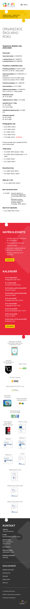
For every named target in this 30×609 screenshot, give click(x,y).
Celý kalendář (10, 326)
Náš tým (5, 582)
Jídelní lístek (6, 579)
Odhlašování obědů (8, 570)
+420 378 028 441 (8, 531)
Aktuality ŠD (6, 573)
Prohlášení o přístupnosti (9, 597)
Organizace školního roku (10, 17)
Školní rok (16, 15)
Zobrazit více (9, 260)
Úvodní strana (7, 15)
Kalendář (5, 576)
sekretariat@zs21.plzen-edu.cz (12, 536)
